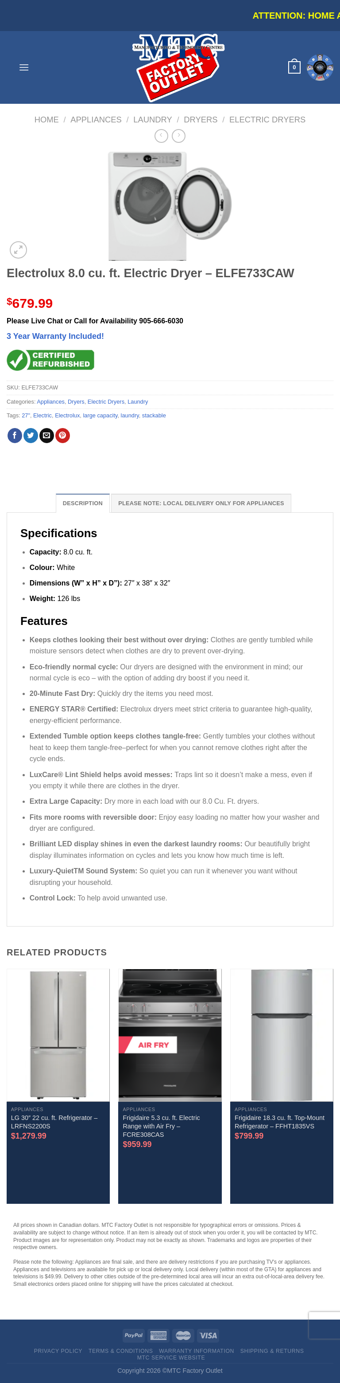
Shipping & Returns (272, 1351)
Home (47, 119)
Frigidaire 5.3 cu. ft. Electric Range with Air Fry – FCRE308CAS (161, 1126)
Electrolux (67, 415)
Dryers (200, 119)
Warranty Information (196, 1351)
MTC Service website (171, 1358)
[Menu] (24, 67)
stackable (154, 415)
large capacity (100, 415)
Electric (42, 415)
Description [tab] (83, 503)
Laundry (152, 119)
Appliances (96, 119)
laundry (130, 415)
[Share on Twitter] (30, 435)
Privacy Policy (58, 1351)
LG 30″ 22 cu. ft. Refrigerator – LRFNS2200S (54, 1122)
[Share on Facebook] (15, 435)
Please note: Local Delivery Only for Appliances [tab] (201, 503)
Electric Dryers (267, 119)
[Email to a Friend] (46, 435)
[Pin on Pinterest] (62, 435)
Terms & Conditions (121, 1351)
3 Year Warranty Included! (55, 336)
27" (26, 415)
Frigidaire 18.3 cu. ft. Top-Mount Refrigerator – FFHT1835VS (280, 1122)
